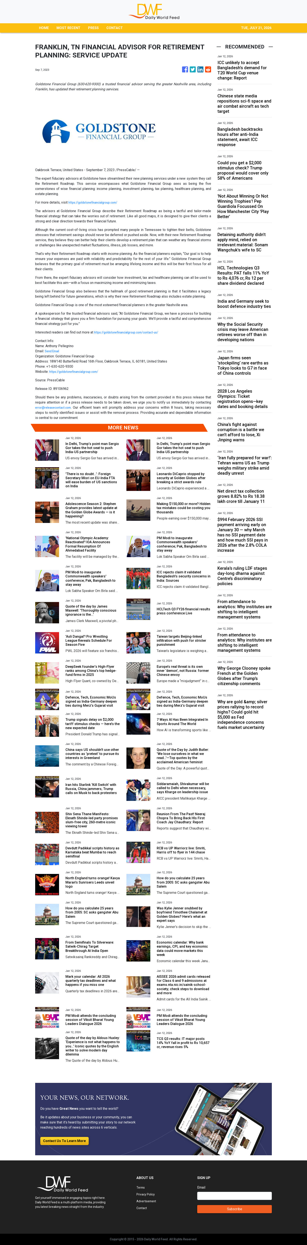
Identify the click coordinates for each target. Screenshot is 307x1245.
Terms (141, 1187)
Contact (142, 1208)
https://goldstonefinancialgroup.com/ (96, 202)
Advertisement (147, 1201)
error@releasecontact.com (54, 407)
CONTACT (114, 28)
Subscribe (234, 1209)
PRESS (93, 28)
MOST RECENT (68, 28)
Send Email (53, 351)
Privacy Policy (147, 1194)
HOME (44, 28)
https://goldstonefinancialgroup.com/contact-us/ (130, 332)
